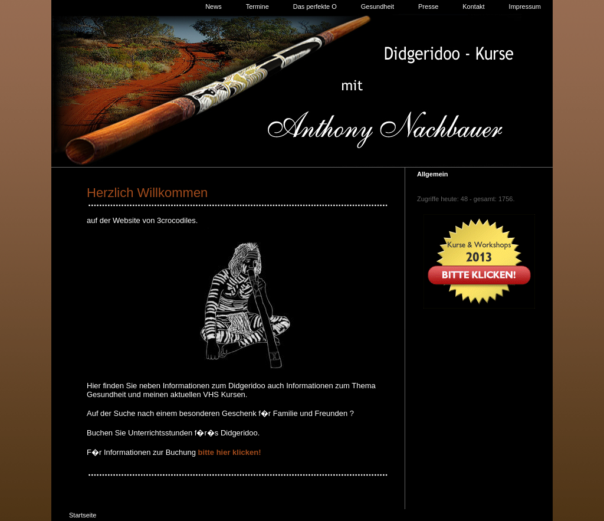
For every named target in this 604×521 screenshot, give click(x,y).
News (213, 6)
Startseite (82, 515)
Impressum (525, 6)
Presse (428, 6)
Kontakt (473, 6)
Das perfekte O (315, 6)
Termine (257, 6)
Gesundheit (377, 6)
